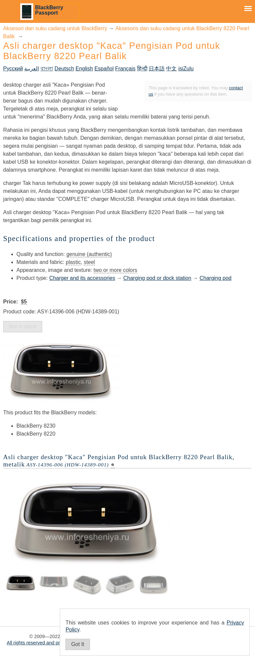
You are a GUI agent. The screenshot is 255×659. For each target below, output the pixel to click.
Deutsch (64, 68)
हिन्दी (142, 68)
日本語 (157, 68)
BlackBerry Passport (49, 10)
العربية (31, 68)
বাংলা (47, 68)
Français (125, 68)
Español (104, 68)
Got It (77, 644)
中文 (171, 68)
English (84, 68)
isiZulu (186, 68)
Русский (13, 68)
